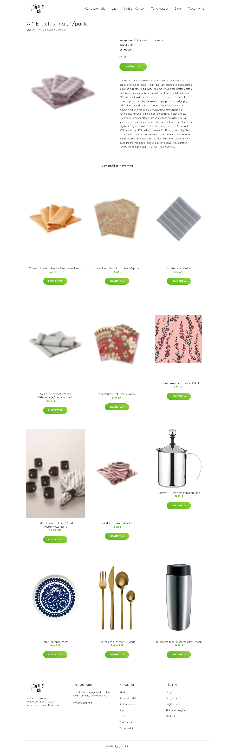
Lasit (114, 10)
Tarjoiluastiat (159, 10)
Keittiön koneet (134, 10)
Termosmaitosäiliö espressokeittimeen (179, 644)
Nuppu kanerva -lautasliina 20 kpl (179, 385)
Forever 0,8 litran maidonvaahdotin (179, 495)
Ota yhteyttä (173, 700)
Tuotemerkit (196, 10)
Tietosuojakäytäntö (177, 712)
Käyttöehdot (173, 706)
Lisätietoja (133, 68)
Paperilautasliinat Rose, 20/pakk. (117, 396)
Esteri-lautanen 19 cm (55, 644)
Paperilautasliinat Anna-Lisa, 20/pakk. (117, 270)
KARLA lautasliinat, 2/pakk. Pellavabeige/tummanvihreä (55, 398)
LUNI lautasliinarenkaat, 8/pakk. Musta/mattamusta (55, 527)
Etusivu (31, 31)
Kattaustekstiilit (95, 10)
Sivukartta (171, 718)
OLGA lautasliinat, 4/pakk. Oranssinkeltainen (55, 270)
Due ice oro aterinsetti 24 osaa (117, 644)
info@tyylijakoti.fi (82, 705)
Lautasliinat (158, 42)
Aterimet (124, 694)
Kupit (122, 712)
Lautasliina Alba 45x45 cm (178, 270)
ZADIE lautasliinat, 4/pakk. (117, 525)
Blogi (178, 10)
